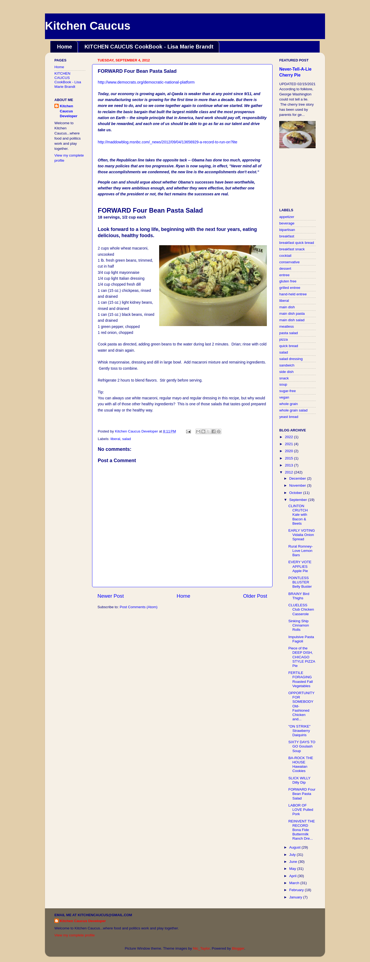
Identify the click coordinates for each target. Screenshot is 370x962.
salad (126, 439)
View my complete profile (74, 935)
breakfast (286, 236)
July (293, 855)
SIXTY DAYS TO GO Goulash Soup (301, 746)
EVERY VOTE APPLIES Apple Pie (300, 566)
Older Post (255, 596)
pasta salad (288, 333)
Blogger (238, 948)
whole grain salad (293, 410)
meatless (286, 326)
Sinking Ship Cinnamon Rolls (298, 625)
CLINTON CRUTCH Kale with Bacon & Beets (298, 514)
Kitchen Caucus (87, 25)
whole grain (288, 404)
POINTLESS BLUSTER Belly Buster (300, 582)
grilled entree (289, 288)
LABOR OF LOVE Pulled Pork (300, 809)
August (295, 847)
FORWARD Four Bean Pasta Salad (302, 793)
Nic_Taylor (201, 948)
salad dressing (291, 359)
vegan (284, 397)
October (296, 493)
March (294, 883)
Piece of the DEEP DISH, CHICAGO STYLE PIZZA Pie (301, 657)
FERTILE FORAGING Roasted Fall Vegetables (300, 679)
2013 (289, 465)
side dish (286, 372)
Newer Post (110, 596)
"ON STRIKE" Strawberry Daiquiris (299, 730)
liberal (115, 439)
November (298, 485)
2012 (289, 472)
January (296, 897)
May (293, 869)
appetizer (286, 217)
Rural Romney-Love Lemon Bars (300, 550)
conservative (289, 262)
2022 (289, 437)
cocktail (285, 256)
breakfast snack (292, 249)
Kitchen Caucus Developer (68, 111)
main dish (287, 307)
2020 (289, 451)
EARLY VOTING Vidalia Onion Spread (301, 534)
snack (284, 378)
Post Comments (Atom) (139, 607)
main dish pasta (292, 314)
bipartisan (287, 230)
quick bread (288, 346)
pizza (283, 339)
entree (284, 275)
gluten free (287, 281)
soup (283, 384)
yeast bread (288, 417)
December (298, 478)
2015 (289, 458)
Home (64, 47)
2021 (289, 444)
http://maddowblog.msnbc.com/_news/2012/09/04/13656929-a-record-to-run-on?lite (167, 142)
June (293, 862)
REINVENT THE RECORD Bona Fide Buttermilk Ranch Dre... (301, 830)
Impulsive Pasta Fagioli (301, 639)
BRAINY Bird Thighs (298, 596)
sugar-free (287, 391)
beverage (286, 223)
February (297, 890)
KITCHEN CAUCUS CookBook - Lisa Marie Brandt (149, 47)
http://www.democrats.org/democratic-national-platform (146, 82)
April (293, 876)
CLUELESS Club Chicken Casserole (301, 609)
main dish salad (292, 320)
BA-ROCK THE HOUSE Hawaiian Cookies (300, 764)
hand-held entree (293, 294)
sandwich (286, 365)
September (298, 500)
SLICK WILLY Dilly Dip (299, 780)
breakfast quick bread (296, 243)
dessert (285, 269)
